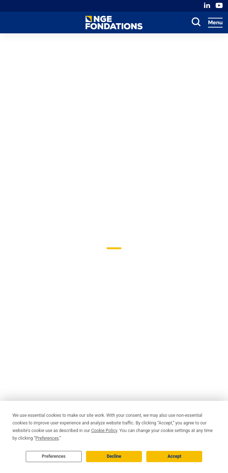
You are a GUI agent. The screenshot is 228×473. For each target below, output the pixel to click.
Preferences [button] (47, 438)
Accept (174, 456)
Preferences (54, 456)
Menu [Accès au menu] (215, 22)
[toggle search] (196, 22)
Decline (114, 456)
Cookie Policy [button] (104, 430)
